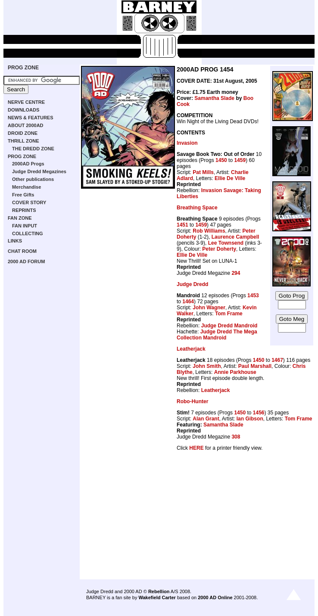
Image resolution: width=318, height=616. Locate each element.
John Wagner (209, 308)
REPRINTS (24, 210)
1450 (221, 160)
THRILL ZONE (23, 140)
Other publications (33, 179)
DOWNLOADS (23, 109)
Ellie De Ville (230, 178)
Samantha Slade (214, 98)
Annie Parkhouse (235, 372)
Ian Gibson (250, 419)
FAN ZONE (20, 218)
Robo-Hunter (192, 401)
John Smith (207, 366)
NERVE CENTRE (26, 102)
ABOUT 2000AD (26, 125)
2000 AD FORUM (26, 261)
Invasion (187, 143)
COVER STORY (29, 202)
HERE (196, 448)
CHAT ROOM (22, 251)
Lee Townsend (225, 243)
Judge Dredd (192, 284)
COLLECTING (27, 233)
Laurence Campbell (235, 237)
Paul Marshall (254, 366)
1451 (182, 225)
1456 (259, 413)
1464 (188, 302)
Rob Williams (209, 231)
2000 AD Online (215, 597)
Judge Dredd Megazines (39, 171)
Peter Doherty (219, 249)
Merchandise (26, 187)
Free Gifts (23, 194)
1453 (253, 295)
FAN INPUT (24, 225)
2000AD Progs (28, 163)
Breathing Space (197, 208)
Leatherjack (191, 349)
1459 (240, 160)
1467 (277, 360)
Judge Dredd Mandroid (229, 326)
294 (235, 273)
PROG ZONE (23, 68)
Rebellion (159, 591)
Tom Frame (229, 314)
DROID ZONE (22, 133)
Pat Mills (203, 172)
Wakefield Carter (156, 597)
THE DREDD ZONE (33, 148)
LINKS (15, 240)
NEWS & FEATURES (30, 117)
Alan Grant (206, 419)
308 (235, 437)
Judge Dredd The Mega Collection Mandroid (217, 335)
